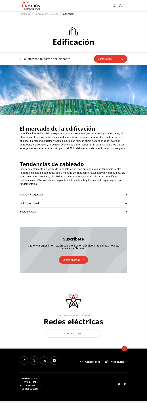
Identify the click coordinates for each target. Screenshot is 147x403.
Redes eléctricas (73, 322)
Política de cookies (30, 387)
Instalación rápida (73, 203)
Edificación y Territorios (47, 14)
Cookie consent (30, 390)
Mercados (25, 14)
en (119, 385)
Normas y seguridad (73, 194)
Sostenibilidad (73, 211)
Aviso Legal (30, 384)
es (125, 385)
